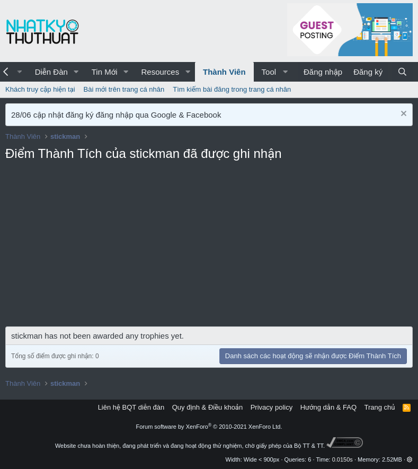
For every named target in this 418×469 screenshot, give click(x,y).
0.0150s (342, 459)
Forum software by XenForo (209, 426)
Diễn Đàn (51, 71)
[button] (76, 72)
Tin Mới (105, 71)
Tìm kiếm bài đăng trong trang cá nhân (232, 89)
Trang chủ (379, 407)
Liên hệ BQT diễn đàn (131, 407)
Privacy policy (271, 407)
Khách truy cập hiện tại (40, 89)
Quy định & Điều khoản (207, 407)
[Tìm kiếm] (402, 72)
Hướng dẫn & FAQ (328, 407)
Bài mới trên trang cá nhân (124, 89)
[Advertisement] (209, 247)
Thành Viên (224, 71)
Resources (160, 71)
